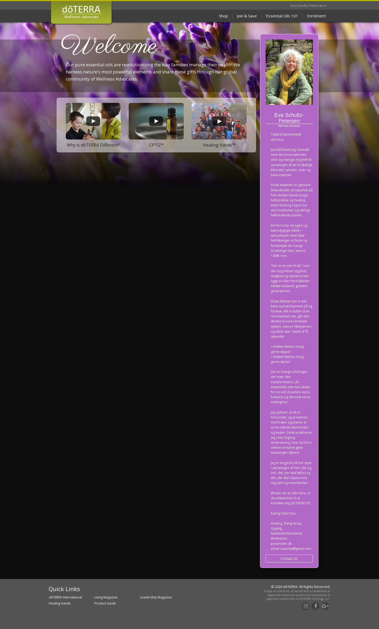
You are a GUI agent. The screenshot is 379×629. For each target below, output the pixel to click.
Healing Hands (60, 603)
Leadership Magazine (156, 597)
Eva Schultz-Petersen (308, 5)
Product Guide (105, 603)
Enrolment (316, 15)
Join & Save (247, 15)
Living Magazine (106, 597)
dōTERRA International (65, 597)
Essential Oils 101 (282, 15)
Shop (223, 15)
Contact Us (289, 558)
